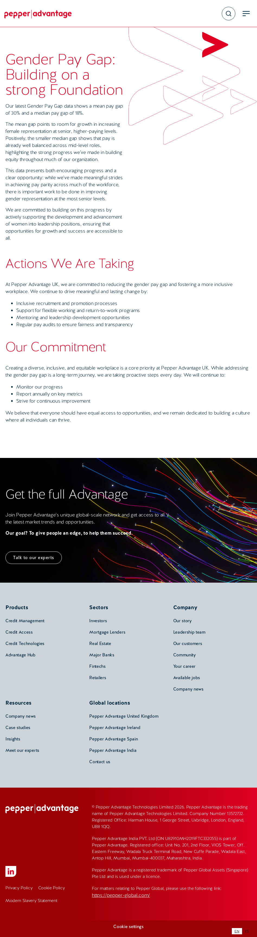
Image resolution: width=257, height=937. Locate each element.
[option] (247, 931)
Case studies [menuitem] (17, 727)
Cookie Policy (51, 888)
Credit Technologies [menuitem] (24, 643)
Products (16, 607)
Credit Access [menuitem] (19, 632)
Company (185, 607)
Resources (18, 702)
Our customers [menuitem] (187, 643)
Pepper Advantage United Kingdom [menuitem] (123, 716)
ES (247, 931)
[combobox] (237, 931)
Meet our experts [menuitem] (22, 750)
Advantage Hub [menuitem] (20, 655)
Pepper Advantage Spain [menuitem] (113, 739)
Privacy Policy (19, 888)
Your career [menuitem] (184, 666)
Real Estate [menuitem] (100, 643)
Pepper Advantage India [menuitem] (112, 750)
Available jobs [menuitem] (186, 678)
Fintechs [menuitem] (97, 666)
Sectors (98, 607)
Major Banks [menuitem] (101, 655)
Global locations (109, 702)
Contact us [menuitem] (99, 762)
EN (236, 931)
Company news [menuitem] (188, 689)
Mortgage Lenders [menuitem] (107, 632)
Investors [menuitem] (98, 621)
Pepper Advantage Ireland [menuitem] (114, 727)
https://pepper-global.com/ (121, 895)
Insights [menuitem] (12, 739)
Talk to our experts (33, 557)
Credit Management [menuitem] (24, 621)
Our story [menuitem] (182, 621)
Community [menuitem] (184, 655)
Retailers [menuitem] (97, 678)
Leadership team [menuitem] (189, 632)
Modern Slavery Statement (31, 900)
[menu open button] (246, 13)
